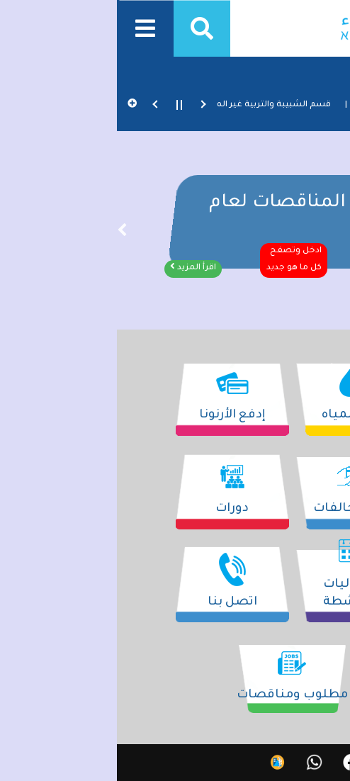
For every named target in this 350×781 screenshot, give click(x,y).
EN (305, 763)
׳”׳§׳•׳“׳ (345, 232)
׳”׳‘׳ (5, 232)
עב (335, 763)
